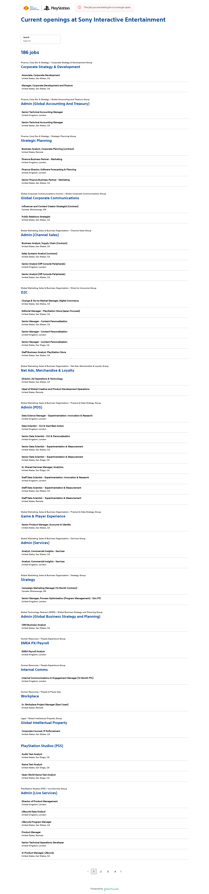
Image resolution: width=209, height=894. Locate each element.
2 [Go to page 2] (101, 871)
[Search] (40, 41)
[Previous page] (88, 871)
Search (26, 37)
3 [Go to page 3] (108, 871)
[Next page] (120, 871)
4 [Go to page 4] (115, 871)
